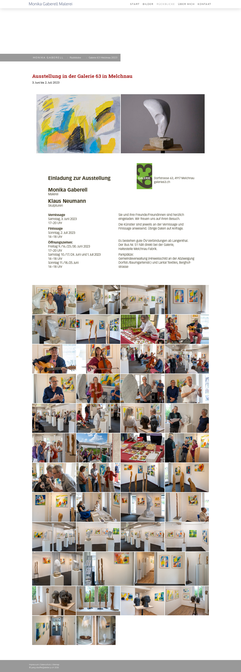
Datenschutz (45, 664)
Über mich (186, 4)
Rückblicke (166, 4)
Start (135, 4)
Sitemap (55, 664)
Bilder (148, 4)
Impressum (34, 664)
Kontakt (204, 4)
